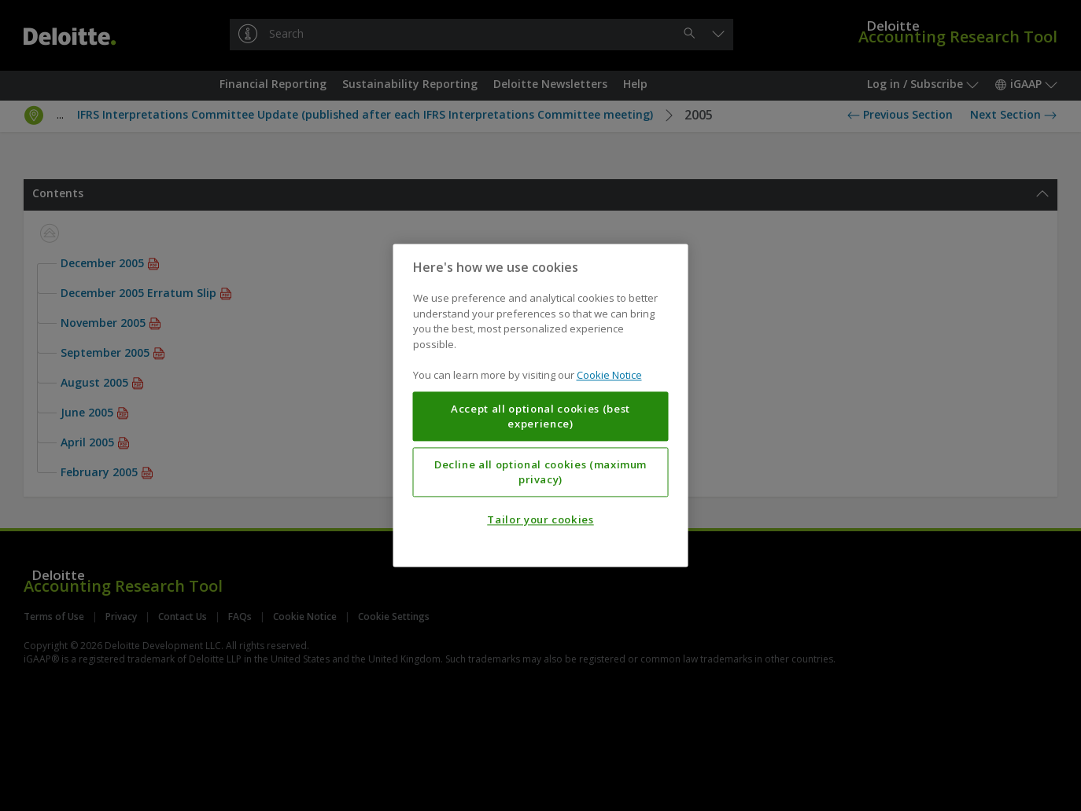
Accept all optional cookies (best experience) (540, 416)
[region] (540, 405)
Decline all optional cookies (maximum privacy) (540, 472)
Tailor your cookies (540, 520)
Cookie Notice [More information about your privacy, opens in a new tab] (609, 376)
